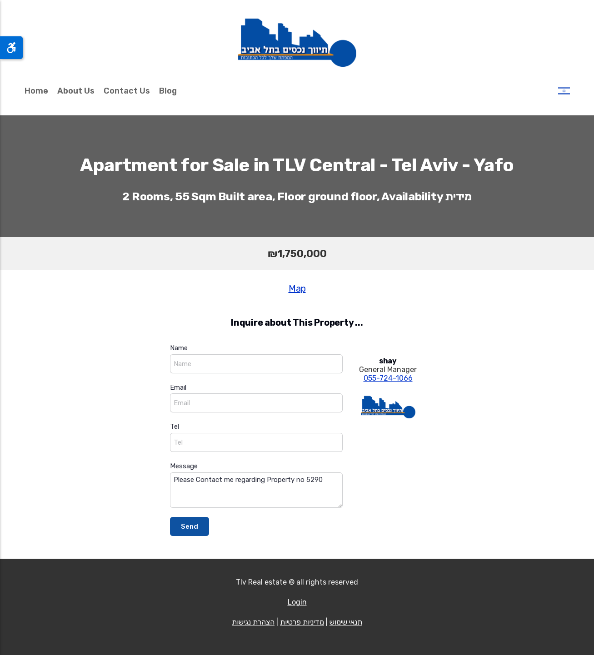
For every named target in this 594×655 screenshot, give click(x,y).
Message (184, 466)
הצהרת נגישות (253, 622)
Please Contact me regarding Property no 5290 (256, 490)
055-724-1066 (388, 378)
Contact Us (127, 91)
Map (297, 288)
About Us (76, 91)
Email (178, 387)
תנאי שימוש (345, 622)
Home (36, 91)
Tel (174, 426)
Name (179, 348)
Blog (168, 91)
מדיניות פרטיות (302, 622)
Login (297, 602)
